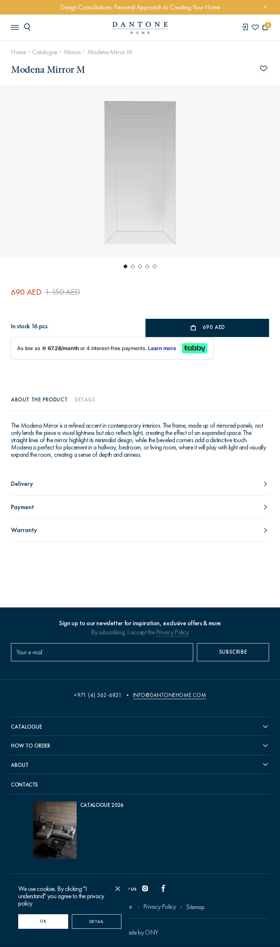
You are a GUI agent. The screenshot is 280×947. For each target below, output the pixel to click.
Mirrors (72, 52)
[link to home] (140, 28)
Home (18, 52)
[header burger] (14, 27)
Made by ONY (140, 932)
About (19, 765)
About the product (39, 399)
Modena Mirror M (110, 52)
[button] (125, 266)
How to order (30, 745)
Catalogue (44, 52)
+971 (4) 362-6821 (98, 695)
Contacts (24, 784)
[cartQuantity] (265, 27)
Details (85, 399)
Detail (96, 921)
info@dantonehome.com (169, 695)
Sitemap (195, 907)
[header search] (28, 27)
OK (43, 921)
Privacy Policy (172, 632)
